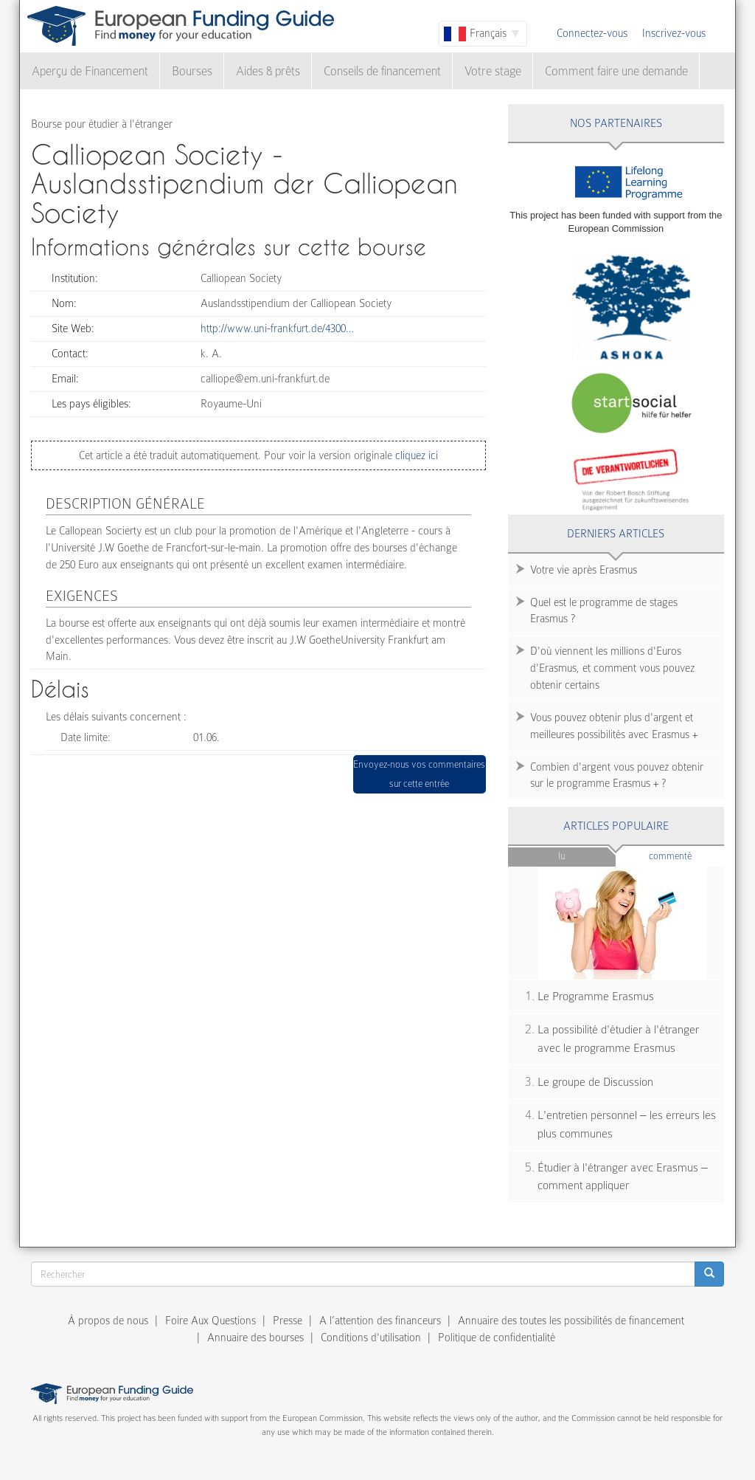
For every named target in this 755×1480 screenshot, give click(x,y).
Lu (561, 855)
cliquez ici (415, 455)
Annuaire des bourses (255, 1337)
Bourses (192, 71)
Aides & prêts (268, 71)
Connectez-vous (592, 33)
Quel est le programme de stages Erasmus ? (604, 610)
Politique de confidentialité (496, 1337)
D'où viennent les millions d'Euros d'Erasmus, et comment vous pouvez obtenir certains (612, 668)
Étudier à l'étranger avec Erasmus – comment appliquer (622, 1177)
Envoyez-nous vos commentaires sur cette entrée (419, 774)
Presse (287, 1320)
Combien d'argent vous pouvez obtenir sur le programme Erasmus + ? (616, 775)
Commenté (686, 855)
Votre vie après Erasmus (583, 570)
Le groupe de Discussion (595, 1082)
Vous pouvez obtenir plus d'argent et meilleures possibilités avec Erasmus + (613, 726)
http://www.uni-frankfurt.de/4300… (277, 328)
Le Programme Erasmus (595, 996)
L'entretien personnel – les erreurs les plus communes (626, 1124)
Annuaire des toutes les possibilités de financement (571, 1320)
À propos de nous (108, 1320)
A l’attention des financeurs (380, 1320)
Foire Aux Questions (210, 1320)
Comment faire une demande (616, 71)
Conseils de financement (382, 71)
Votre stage (493, 71)
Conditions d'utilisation (371, 1337)
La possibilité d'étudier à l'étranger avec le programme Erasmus (618, 1039)
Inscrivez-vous (674, 33)
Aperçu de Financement (90, 71)
